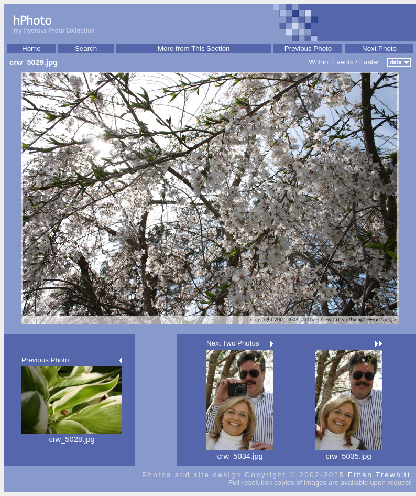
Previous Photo (308, 48)
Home (31, 48)
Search (86, 48)
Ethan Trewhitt (379, 475)
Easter (369, 62)
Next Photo (379, 48)
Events (343, 62)
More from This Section (194, 48)
